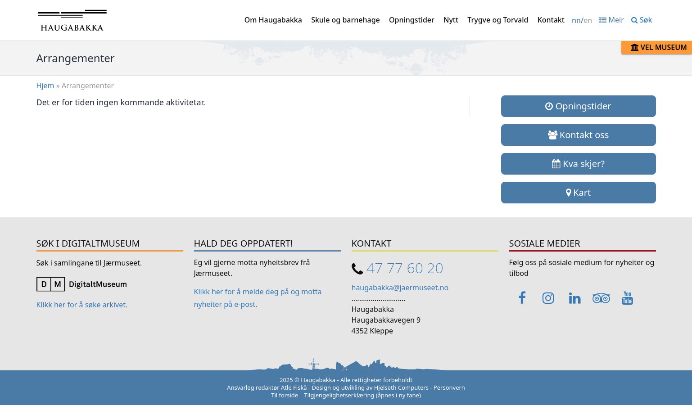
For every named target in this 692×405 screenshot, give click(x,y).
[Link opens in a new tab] (81, 283)
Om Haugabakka (273, 20)
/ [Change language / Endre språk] (582, 20)
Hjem (45, 85)
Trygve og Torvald (497, 20)
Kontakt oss (578, 135)
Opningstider (411, 20)
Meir (611, 20)
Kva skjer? (578, 164)
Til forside (284, 395)
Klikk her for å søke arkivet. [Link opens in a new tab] (82, 305)
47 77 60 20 (404, 267)
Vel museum (659, 47)
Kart (578, 192)
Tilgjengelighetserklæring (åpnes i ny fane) (362, 395)
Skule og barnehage (345, 20)
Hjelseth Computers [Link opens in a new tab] (401, 387)
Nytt (450, 20)
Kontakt (551, 20)
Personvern (449, 387)
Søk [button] (641, 20)
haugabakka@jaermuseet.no (400, 287)
